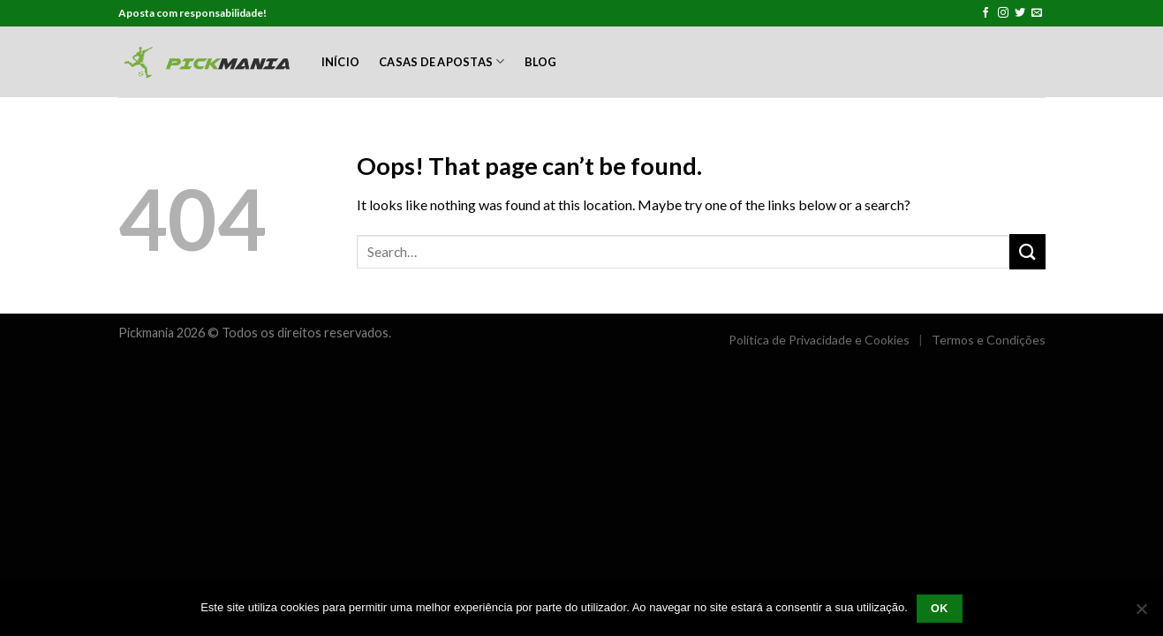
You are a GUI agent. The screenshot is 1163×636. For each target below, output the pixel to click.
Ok (939, 608)
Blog (541, 62)
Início (340, 62)
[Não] (1141, 614)
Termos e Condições (989, 340)
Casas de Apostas (442, 61)
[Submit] (1027, 251)
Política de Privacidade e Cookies (819, 340)
